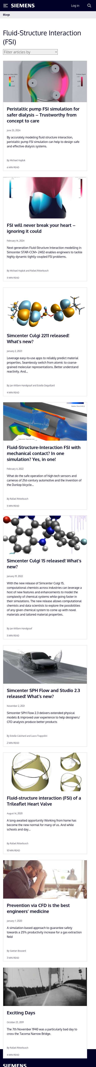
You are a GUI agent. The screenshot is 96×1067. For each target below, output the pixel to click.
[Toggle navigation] (89, 14)
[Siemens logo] (23, 5)
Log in (75, 5)
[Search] (89, 5)
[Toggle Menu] (5, 5)
